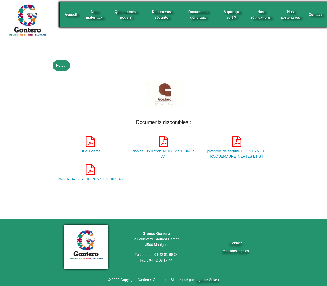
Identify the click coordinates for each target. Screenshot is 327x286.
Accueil (71, 14)
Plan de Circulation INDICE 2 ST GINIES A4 (163, 147)
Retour (61, 65)
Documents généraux (198, 14)
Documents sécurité (161, 14)
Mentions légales (236, 251)
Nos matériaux (94, 14)
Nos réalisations (261, 14)
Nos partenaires (290, 14)
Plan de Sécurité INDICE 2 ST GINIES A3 (90, 172)
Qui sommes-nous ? (126, 14)
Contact (315, 14)
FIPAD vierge (90, 144)
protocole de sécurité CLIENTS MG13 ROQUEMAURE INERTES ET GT (237, 147)
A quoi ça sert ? (231, 14)
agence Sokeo (207, 280)
